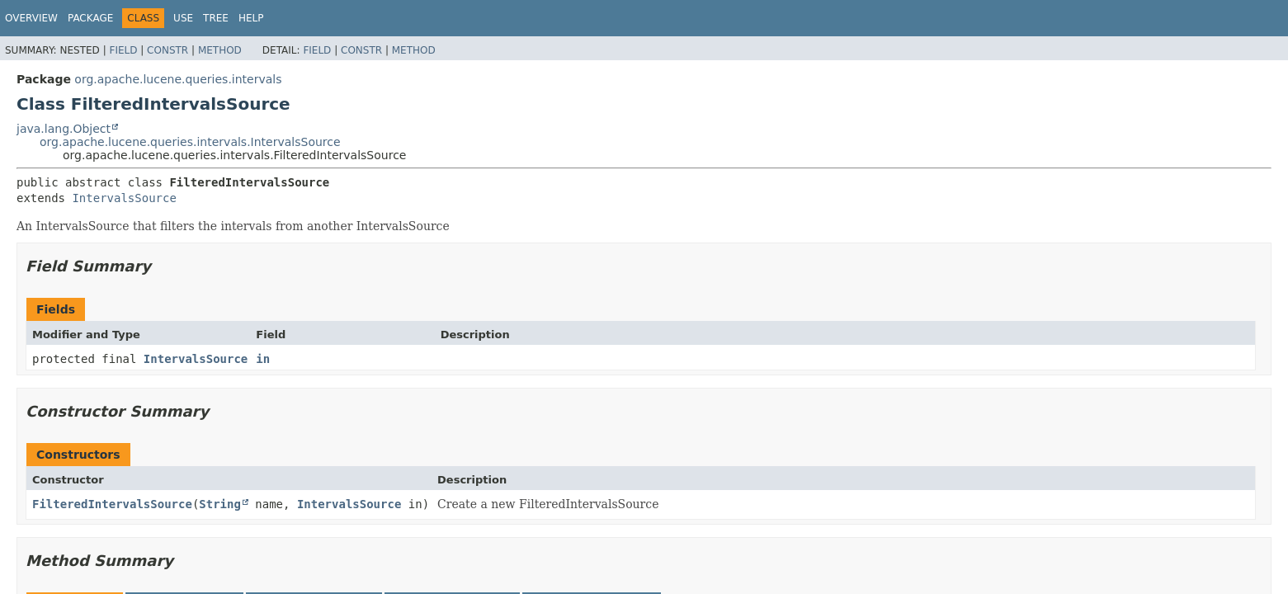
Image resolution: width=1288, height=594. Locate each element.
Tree (216, 18)
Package (90, 18)
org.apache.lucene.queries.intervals (177, 79)
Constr (167, 50)
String (220, 504)
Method (220, 50)
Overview (31, 18)
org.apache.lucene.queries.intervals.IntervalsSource (190, 141)
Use (183, 18)
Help (251, 18)
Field (123, 50)
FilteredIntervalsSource (112, 504)
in (263, 358)
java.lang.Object (64, 128)
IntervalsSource (124, 198)
